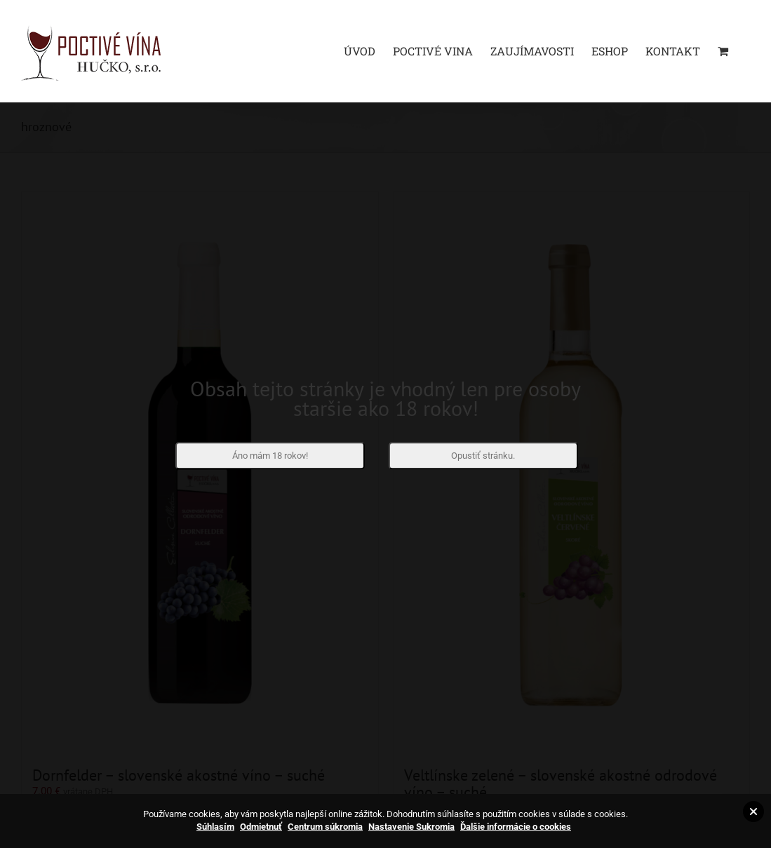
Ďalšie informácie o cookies (515, 826)
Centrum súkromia (325, 826)
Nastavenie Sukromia (411, 826)
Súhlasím (215, 826)
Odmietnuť (261, 826)
